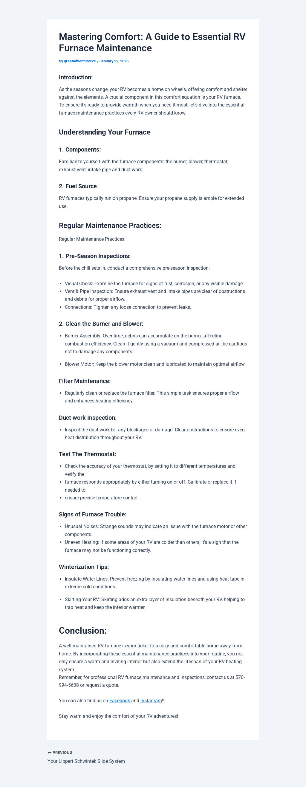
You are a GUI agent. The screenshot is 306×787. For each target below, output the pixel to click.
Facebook (119, 700)
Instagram (151, 700)
